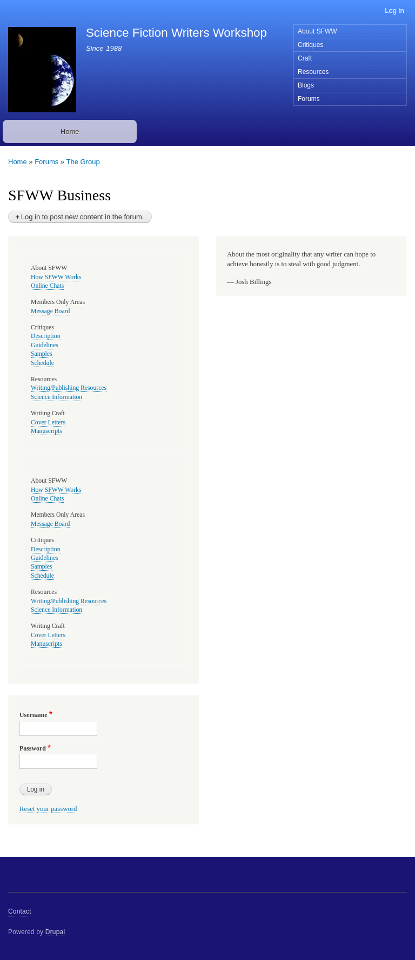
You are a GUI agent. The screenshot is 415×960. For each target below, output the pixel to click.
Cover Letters (48, 422)
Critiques (310, 45)
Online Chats (47, 285)
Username (33, 715)
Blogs (306, 85)
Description (46, 336)
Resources (313, 72)
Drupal (55, 932)
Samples (41, 353)
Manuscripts (46, 431)
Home (70, 131)
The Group (82, 162)
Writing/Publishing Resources (68, 387)
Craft (305, 58)
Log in (394, 10)
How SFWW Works (56, 277)
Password (32, 748)
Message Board (50, 311)
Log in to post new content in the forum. (82, 217)
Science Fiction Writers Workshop (176, 32)
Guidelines (44, 345)
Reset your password (48, 809)
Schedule (42, 363)
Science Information (56, 397)
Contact (19, 911)
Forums (309, 99)
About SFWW (317, 31)
